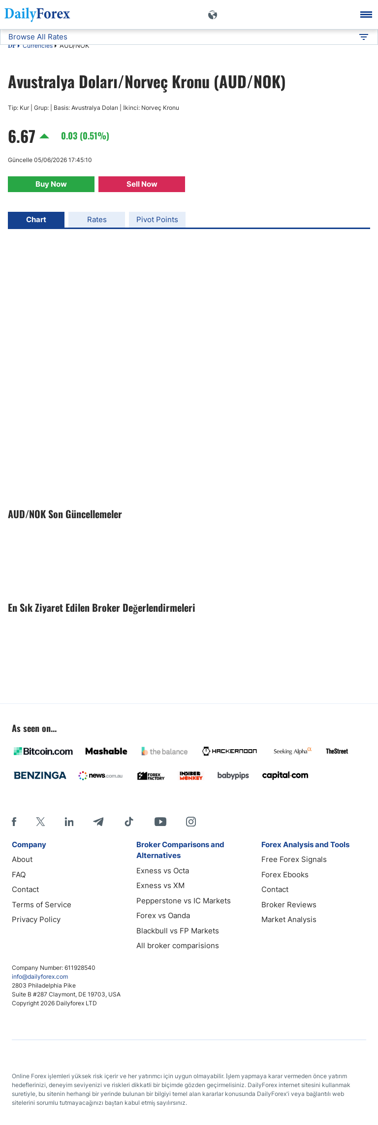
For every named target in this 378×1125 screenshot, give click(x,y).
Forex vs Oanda (163, 915)
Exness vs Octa (162, 870)
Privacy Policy (36, 919)
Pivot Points (157, 219)
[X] (40, 821)
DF (12, 46)
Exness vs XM (160, 885)
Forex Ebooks (285, 874)
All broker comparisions (177, 945)
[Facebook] (14, 821)
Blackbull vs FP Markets (177, 930)
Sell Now (142, 184)
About (22, 859)
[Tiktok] (129, 821)
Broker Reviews (288, 904)
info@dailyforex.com (40, 976)
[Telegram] (98, 821)
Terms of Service (41, 904)
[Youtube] (160, 821)
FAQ (19, 874)
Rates (97, 219)
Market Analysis (288, 919)
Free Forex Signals (294, 859)
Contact (25, 889)
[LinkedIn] (68, 821)
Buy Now (51, 184)
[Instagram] (191, 822)
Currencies (38, 45)
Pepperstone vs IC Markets (183, 900)
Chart (36, 219)
